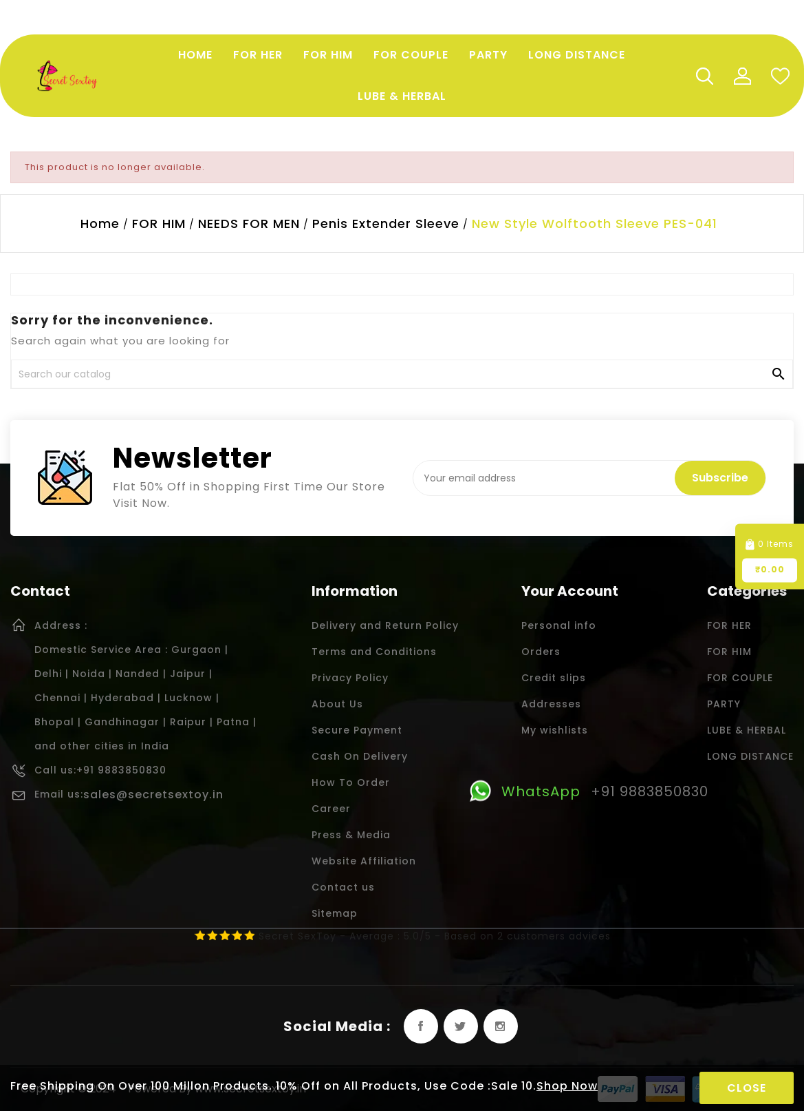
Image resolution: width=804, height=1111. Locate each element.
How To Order (351, 782)
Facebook (421, 1026)
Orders (541, 651)
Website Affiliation (364, 861)
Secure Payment (357, 730)
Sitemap (335, 913)
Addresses (551, 704)
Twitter (461, 1026)
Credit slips (553, 678)
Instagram (500, 1026)
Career (331, 809)
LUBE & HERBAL (746, 730)
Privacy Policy (350, 678)
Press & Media (351, 835)
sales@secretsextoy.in (153, 794)
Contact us (343, 887)
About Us (337, 704)
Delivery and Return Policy (385, 625)
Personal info (558, 625)
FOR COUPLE (740, 678)
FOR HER (729, 625)
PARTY (724, 704)
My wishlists (554, 730)
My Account (742, 76)
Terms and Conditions (374, 651)
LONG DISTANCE (750, 756)
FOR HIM (729, 651)
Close (746, 1088)
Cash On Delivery (360, 756)
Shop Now (567, 1086)
